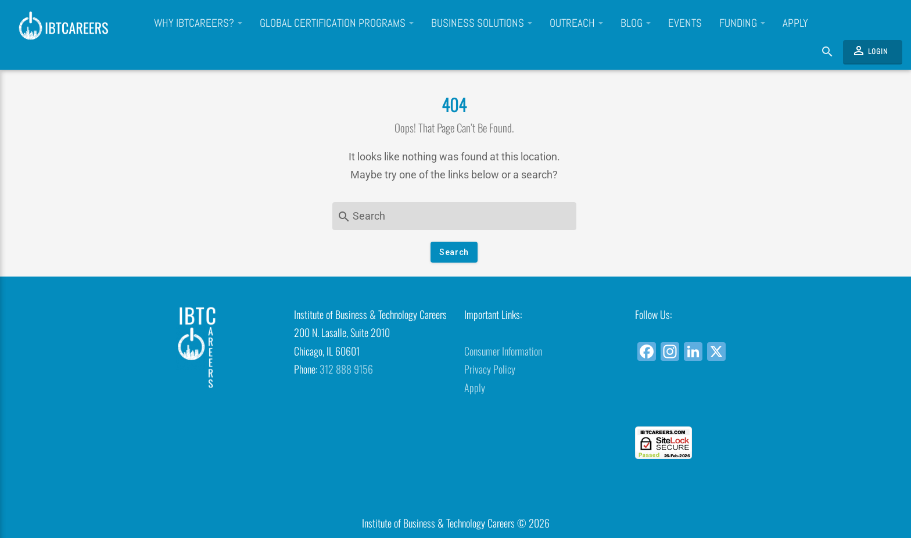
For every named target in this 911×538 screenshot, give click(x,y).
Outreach (576, 23)
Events (685, 23)
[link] (711, 405)
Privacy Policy (489, 368)
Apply (795, 23)
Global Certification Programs (337, 23)
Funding (742, 23)
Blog (636, 23)
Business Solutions (481, 23)
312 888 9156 (346, 368)
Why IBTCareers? (198, 23)
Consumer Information (503, 350)
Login (870, 51)
